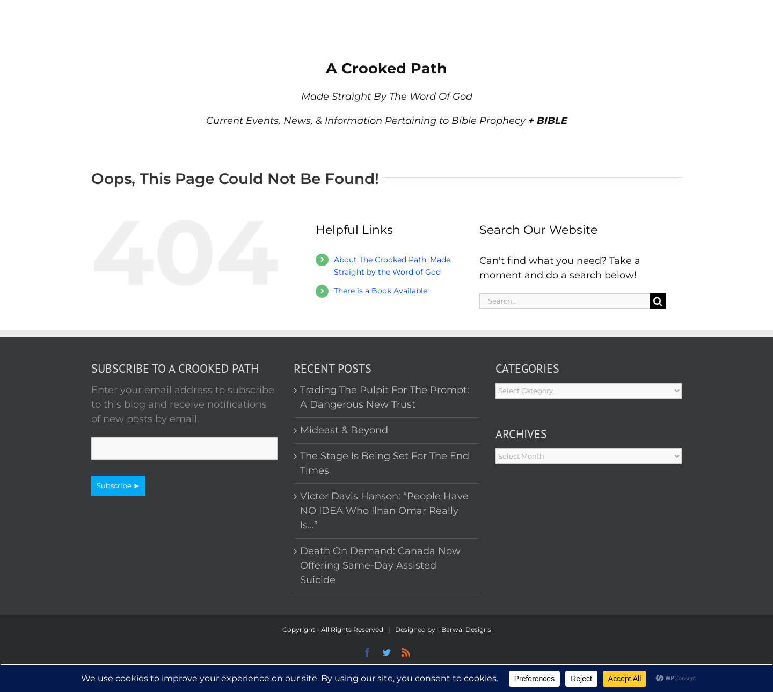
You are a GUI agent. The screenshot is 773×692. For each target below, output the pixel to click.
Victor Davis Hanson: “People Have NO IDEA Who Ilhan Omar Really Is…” (384, 510)
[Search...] (564, 301)
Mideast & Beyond (344, 430)
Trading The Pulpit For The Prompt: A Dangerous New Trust (384, 397)
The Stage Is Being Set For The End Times (384, 463)
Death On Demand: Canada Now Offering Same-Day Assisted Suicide (380, 565)
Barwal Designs (466, 629)
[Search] (658, 301)
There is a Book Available (380, 291)
